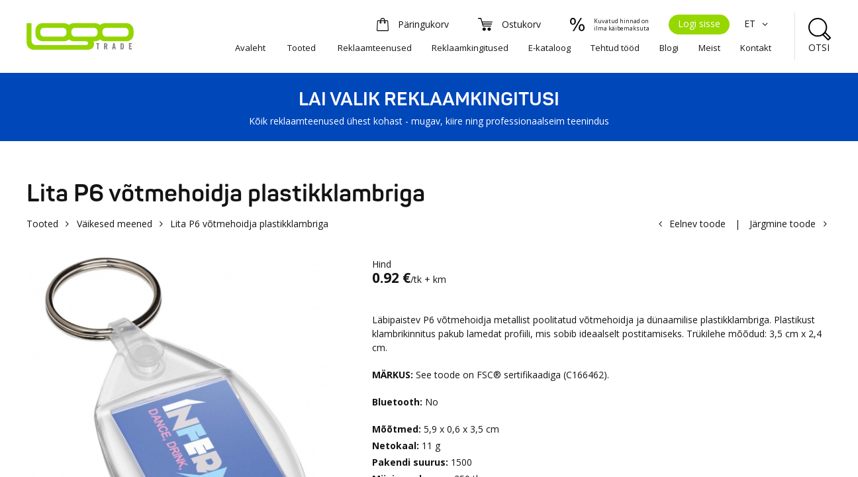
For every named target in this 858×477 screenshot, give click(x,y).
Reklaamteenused (375, 48)
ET (757, 23)
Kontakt (755, 48)
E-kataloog (549, 48)
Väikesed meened (114, 223)
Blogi (669, 48)
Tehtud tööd (615, 48)
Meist (709, 48)
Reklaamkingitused (470, 48)
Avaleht (250, 48)
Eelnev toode (697, 223)
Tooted (301, 48)
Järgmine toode (782, 223)
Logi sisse (699, 23)
